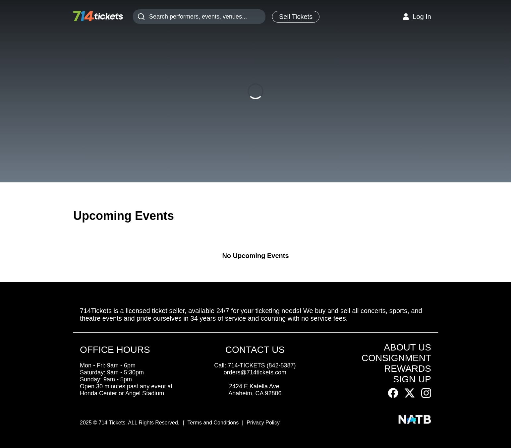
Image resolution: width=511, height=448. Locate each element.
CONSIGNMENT (396, 358)
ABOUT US (407, 347)
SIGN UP (412, 379)
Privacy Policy (263, 422)
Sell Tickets (295, 16)
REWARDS (407, 368)
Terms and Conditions (213, 422)
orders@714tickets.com (255, 372)
